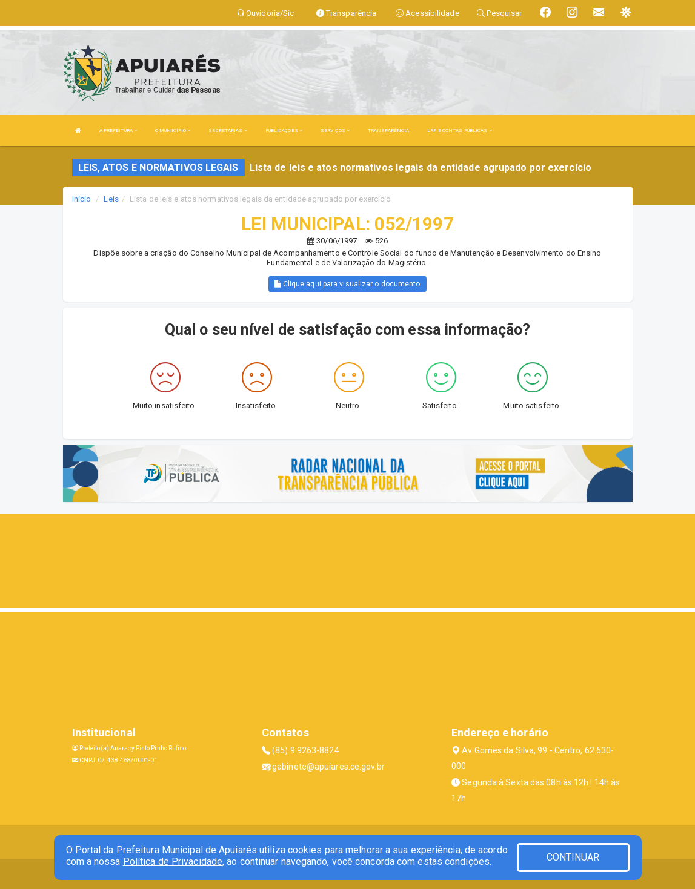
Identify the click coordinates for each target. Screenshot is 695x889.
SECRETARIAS (227, 130)
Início (81, 198)
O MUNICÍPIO (172, 130)
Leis (111, 198)
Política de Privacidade (172, 861)
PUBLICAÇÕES (283, 130)
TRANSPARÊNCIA (388, 130)
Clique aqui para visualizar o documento (347, 284)
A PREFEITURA (118, 130)
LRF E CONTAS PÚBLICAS (459, 130)
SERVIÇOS (335, 130)
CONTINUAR (573, 857)
